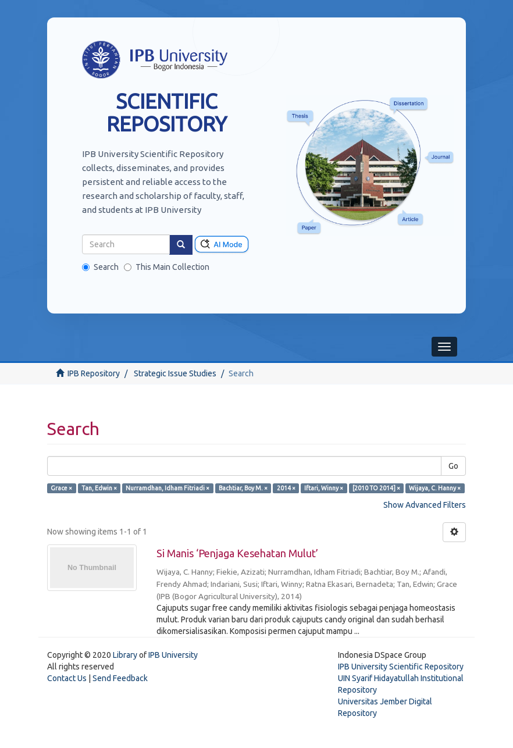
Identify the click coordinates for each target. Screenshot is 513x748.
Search (100, 267)
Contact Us (67, 678)
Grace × (61, 488)
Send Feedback (120, 678)
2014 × (286, 488)
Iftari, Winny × (323, 488)
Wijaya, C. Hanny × (435, 488)
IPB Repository (93, 373)
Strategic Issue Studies (175, 373)
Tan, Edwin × (99, 488)
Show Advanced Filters (424, 505)
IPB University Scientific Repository (401, 666)
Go (453, 466)
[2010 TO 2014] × (376, 488)
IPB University (173, 655)
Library (125, 655)
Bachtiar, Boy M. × (243, 488)
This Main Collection (166, 267)
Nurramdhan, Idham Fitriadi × (167, 488)
